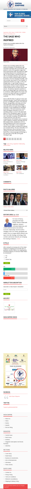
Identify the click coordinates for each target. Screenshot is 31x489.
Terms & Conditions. (9, 477)
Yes (6, 256)
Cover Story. (7, 453)
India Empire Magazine (14, 396)
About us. (6, 418)
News (13, 32)
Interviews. (7, 462)
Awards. (6, 425)
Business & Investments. (10, 458)
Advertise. (6, 446)
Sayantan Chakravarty (10, 47)
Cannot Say (8, 259)
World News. (7, 456)
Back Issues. (7, 437)
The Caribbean (20, 173)
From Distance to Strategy (8, 162)
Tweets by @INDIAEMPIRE (10, 407)
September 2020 (7, 32)
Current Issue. (8, 435)
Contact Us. (7, 472)
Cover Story (10, 144)
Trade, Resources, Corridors (8, 174)
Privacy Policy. (8, 474)
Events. (6, 423)
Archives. (6, 439)
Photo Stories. (8, 464)
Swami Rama (6, 145)
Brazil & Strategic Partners (20, 162)
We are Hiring (7, 427)
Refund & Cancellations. (10, 479)
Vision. (6, 421)
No (6, 257)
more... (19, 238)
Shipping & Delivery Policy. (11, 481)
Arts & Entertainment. (10, 460)
